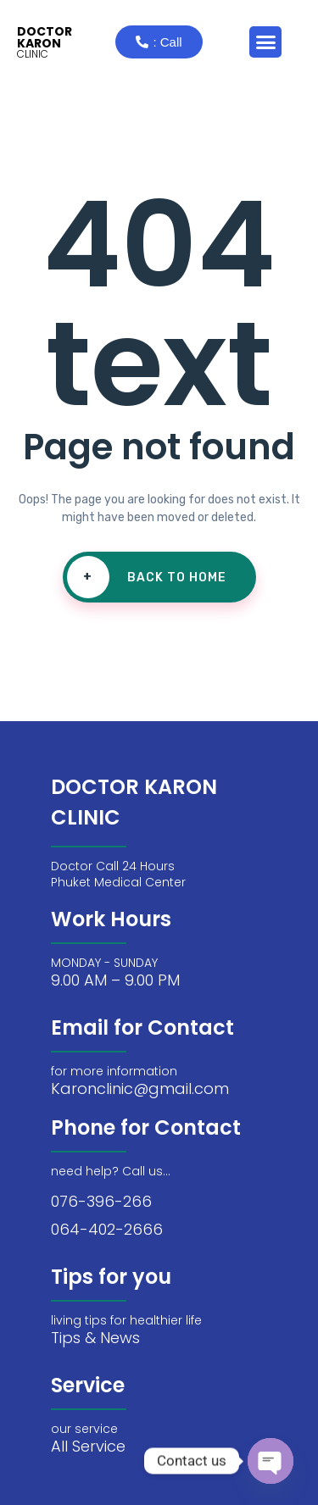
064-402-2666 (107, 1229)
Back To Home (146, 577)
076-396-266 (101, 1201)
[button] (265, 42)
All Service (88, 1446)
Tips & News (95, 1337)
